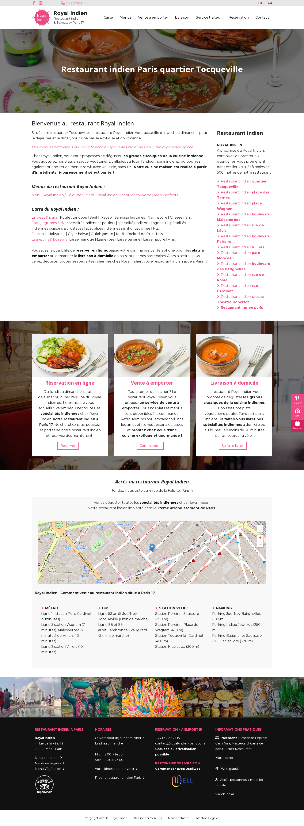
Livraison (182, 17)
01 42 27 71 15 (74, 3)
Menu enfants (166, 195)
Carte (108, 17)
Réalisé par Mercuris (148, 818)
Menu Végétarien (48, 769)
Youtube (47, 3)
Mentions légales (48, 763)
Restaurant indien (242, 247)
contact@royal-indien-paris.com (180, 743)
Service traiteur (209, 17)
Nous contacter (47, 758)
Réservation (239, 17)
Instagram (41, 3)
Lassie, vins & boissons (49, 239)
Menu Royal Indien (102, 195)
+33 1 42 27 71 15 (167, 738)
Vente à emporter (153, 17)
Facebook (35, 3)
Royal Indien (70, 13)
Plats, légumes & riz (48, 223)
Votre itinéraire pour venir (114, 769)
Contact (262, 17)
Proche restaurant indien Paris (118, 778)
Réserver (68, 446)
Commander (150, 446)
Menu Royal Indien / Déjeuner (57, 195)
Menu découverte (135, 195)
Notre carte (224, 758)
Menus (125, 17)
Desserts (39, 234)
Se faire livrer (233, 446)
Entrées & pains (45, 217)
